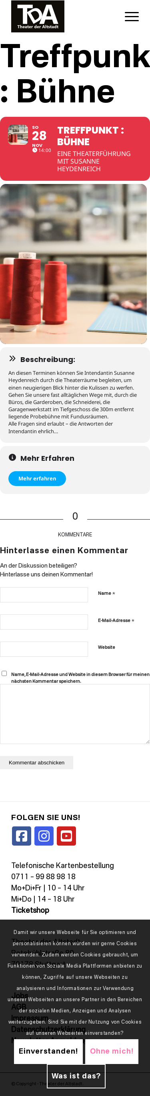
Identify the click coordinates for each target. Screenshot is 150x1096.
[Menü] (128, 16)
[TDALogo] (62, 16)
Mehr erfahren (37, 478)
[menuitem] (128, 16)
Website (106, 648)
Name (106, 593)
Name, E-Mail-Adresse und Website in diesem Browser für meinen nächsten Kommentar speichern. (80, 678)
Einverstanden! (48, 1051)
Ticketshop (30, 910)
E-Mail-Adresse (116, 620)
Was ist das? (76, 1076)
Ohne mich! (112, 1051)
